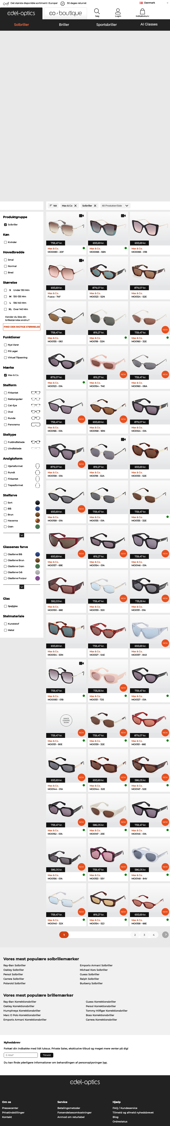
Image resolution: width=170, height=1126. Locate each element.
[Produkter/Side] (115, 112)
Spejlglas (11, 512)
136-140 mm (15, 210)
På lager (11, 257)
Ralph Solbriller (89, 885)
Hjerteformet (22, 373)
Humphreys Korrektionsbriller (21, 917)
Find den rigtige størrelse (22, 233)
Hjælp (117, 1008)
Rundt (22, 379)
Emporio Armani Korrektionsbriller (24, 926)
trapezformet (22, 392)
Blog (115, 1023)
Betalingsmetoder (68, 1014)
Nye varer (11, 251)
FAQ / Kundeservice (125, 1014)
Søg (97, 16)
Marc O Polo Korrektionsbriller (22, 921)
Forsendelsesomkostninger (74, 1019)
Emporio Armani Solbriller (96, 871)
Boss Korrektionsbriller (100, 921)
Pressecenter (10, 1014)
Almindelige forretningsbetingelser (24, 1103)
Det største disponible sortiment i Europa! (33, 3)
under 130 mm (17, 197)
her (105, 969)
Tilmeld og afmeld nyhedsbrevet (133, 1019)
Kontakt (7, 1023)
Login (118, 16)
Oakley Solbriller (13, 876)
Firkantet (22, 299)
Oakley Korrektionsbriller (18, 912)
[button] (21, 13)
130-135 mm (15, 203)
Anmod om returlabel (71, 1023)
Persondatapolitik (13, 1108)
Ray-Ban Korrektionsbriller (19, 908)
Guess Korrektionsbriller (101, 908)
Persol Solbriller (13, 880)
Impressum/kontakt (38, 1108)
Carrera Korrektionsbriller (101, 926)
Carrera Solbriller (13, 885)
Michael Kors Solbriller (94, 876)
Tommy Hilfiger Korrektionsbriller (106, 917)
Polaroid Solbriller (14, 889)
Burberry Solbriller (91, 889)
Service (62, 1008)
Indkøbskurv (142, 16)
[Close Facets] (21, 112)
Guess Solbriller (89, 880)
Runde (22, 325)
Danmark (149, 2)
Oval (22, 318)
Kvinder (10, 148)
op (165, 1094)
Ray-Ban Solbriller (14, 871)
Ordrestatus (120, 1028)
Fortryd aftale (14, 1095)
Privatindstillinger (13, 1019)
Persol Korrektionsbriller (101, 912)
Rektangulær (22, 306)
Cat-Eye (22, 312)
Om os (6, 1008)
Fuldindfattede (22, 349)
